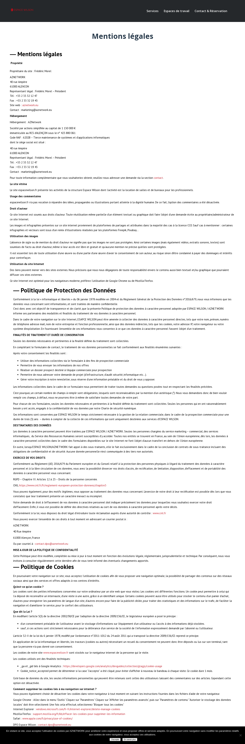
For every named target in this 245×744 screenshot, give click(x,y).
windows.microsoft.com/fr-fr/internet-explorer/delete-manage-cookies (78, 709)
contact (158, 178)
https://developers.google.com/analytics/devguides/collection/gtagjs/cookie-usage (112, 666)
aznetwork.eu (30, 105)
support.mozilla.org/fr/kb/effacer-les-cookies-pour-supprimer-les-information (79, 714)
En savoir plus (130, 740)
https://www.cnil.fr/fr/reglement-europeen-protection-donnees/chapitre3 (62, 485)
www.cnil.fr (159, 513)
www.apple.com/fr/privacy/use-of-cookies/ (47, 718)
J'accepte (115, 740)
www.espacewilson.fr (55, 652)
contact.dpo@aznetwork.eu (51, 543)
